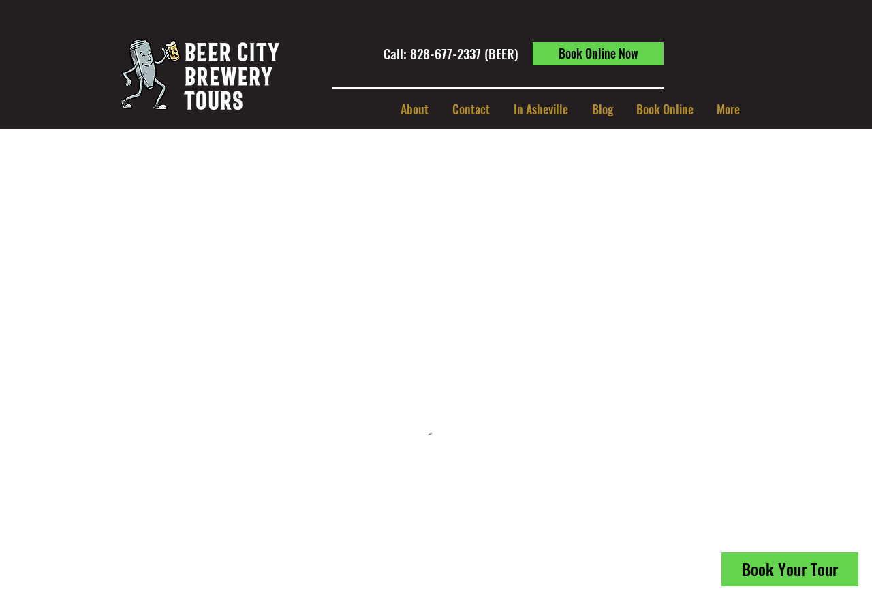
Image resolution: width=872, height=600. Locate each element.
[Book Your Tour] (789, 569)
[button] (540, 109)
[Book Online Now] (598, 53)
